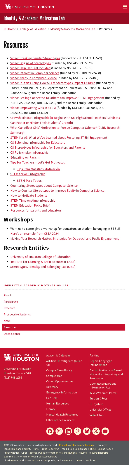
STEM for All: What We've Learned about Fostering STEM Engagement (58, 137)
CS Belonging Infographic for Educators (37, 142)
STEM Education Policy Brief (30, 205)
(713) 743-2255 (13, 377)
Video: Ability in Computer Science (33, 78)
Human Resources (57, 403)
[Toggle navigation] (125, 6)
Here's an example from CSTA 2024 (34, 233)
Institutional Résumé (75, 452)
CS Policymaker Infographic (29, 152)
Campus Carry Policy (59, 370)
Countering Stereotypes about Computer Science (44, 185)
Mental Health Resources (62, 414)
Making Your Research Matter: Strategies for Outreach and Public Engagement (64, 238)
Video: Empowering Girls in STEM (33, 108)
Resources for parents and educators (36, 210)
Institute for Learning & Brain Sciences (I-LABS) (42, 262)
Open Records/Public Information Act (103, 385)
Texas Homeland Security (17, 448)
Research (9, 308)
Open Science (12, 334)
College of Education (33, 29)
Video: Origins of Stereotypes (30, 63)
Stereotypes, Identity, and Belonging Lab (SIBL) (42, 267)
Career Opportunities (59, 381)
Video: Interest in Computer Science (34, 73)
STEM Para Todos (29, 180)
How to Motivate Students (28, 195)
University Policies (86, 460)
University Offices (100, 409)
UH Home (10, 29)
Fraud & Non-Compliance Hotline (78, 448)
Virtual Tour (97, 415)
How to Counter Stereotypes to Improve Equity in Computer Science (57, 190)
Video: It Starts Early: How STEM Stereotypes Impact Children (52, 83)
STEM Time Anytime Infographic (33, 200)
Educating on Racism (24, 157)
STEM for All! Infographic (27, 174)
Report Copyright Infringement (101, 363)
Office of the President (60, 420)
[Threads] (77, 431)
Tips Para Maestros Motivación (38, 169)
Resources (10, 327)
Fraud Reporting (50, 448)
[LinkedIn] (68, 431)
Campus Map (54, 376)
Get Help (51, 398)
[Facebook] (50, 431)
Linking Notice (105, 448)
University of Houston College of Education (40, 257)
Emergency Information (61, 392)
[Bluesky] (86, 431)
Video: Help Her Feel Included (30, 68)
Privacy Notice (12, 452)
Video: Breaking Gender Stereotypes (35, 58)
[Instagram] (59, 431)
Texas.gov (102, 445)
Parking (94, 355)
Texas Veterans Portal (103, 393)
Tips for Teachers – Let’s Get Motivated (37, 162)
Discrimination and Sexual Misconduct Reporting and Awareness (106, 374)
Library (50, 409)
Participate (11, 301)
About (7, 295)
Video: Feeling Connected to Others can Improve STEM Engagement (57, 98)
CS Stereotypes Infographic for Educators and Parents (47, 147)
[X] (96, 431)
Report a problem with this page (77, 445)
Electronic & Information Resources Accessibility (30, 456)
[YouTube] (105, 431)
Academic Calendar (58, 355)
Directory (52, 387)
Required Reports (98, 452)
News (7, 321)
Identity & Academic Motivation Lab (34, 18)
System (96, 404)
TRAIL (36, 448)
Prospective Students (17, 314)
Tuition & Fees (98, 398)
